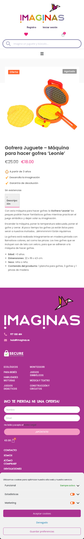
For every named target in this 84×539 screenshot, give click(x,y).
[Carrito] (9, 441)
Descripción (12, 202)
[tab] (12, 200)
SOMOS (8, 455)
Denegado (42, 522)
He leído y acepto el (20, 425)
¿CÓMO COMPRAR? (10, 462)
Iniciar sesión (50, 27)
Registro (31, 27)
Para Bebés (10, 372)
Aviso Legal (30, 424)
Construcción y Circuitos (39, 387)
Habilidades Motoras (11, 379)
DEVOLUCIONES (12, 468)
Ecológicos (11, 367)
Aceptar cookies (42, 513)
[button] (42, 54)
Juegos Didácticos (10, 387)
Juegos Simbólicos (37, 374)
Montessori (37, 367)
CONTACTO (10, 450)
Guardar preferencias (42, 531)
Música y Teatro (40, 380)
